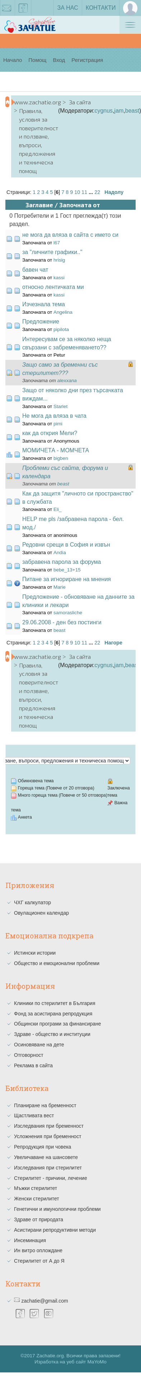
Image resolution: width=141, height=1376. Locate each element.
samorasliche (67, 612)
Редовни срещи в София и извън (66, 545)
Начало (12, 60)
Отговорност (28, 1055)
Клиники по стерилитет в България (54, 1003)
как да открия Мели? (49, 433)
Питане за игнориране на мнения (66, 579)
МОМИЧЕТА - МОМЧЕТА (55, 450)
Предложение (40, 321)
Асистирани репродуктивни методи (55, 1230)
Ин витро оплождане (38, 1250)
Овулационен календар (41, 913)
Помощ (37, 60)
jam (119, 111)
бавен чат (35, 270)
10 (77, 192)
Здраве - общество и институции (52, 1034)
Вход (59, 60)
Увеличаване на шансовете (46, 1157)
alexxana (67, 380)
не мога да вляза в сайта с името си (70, 235)
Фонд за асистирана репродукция (53, 1014)
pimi (57, 423)
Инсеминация (30, 1240)
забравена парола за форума (61, 562)
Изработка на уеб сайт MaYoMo (70, 1361)
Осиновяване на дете (39, 1044)
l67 (56, 242)
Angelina (62, 312)
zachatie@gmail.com (44, 1301)
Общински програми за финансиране (57, 1024)
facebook (23, 9)
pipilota (61, 329)
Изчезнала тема (43, 304)
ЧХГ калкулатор (32, 902)
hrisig (59, 260)
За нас (67, 8)
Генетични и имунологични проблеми (57, 1209)
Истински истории (35, 953)
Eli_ (57, 509)
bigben (60, 458)
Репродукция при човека (42, 1147)
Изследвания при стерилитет (48, 1168)
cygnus (103, 111)
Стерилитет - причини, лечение (50, 1178)
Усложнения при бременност (47, 1136)
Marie (59, 587)
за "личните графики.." (52, 252)
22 (97, 192)
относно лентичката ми (53, 287)
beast (132, 111)
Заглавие (39, 204)
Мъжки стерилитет (35, 1188)
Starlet (60, 406)
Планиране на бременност (45, 1105)
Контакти (101, 8)
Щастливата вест (34, 1115)
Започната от (79, 204)
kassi (59, 277)
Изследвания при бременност (49, 1126)
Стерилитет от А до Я (39, 1261)
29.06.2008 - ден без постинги (62, 622)
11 (84, 192)
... (91, 192)
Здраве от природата (38, 1219)
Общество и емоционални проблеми (56, 963)
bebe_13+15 (67, 569)
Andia (59, 552)
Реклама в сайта (33, 1065)
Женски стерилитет (36, 1198)
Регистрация (87, 60)
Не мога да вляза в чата (54, 416)
